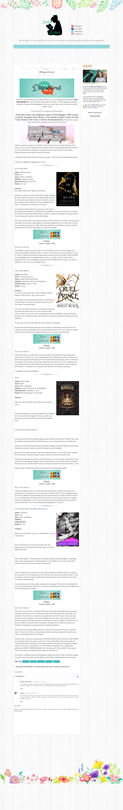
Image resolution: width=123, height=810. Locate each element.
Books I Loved (55, 118)
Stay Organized (41, 116)
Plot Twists (55, 121)
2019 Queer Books (26, 116)
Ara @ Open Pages (27, 708)
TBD (52, 252)
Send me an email (94, 117)
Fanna (23, 720)
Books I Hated (68, 118)
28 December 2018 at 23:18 (33, 720)
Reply (22, 715)
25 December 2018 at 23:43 (40, 708)
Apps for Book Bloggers (59, 116)
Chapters (47, 252)
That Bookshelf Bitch (25, 103)
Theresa (26, 168)
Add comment (18, 732)
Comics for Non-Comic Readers (36, 121)
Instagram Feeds (40, 118)
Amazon (40, 252)
